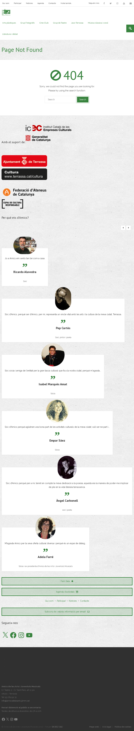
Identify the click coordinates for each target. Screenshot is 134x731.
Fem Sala (67, 581)
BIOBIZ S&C (57, 727)
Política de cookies (123, 727)
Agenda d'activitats (67, 592)
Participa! (17, 3)
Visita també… (66, 3)
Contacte (52, 3)
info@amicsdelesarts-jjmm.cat (16, 701)
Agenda (40, 3)
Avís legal (106, 727)
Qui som (5, 3)
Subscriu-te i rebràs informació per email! (67, 612)
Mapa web (94, 727)
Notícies (29, 3)
